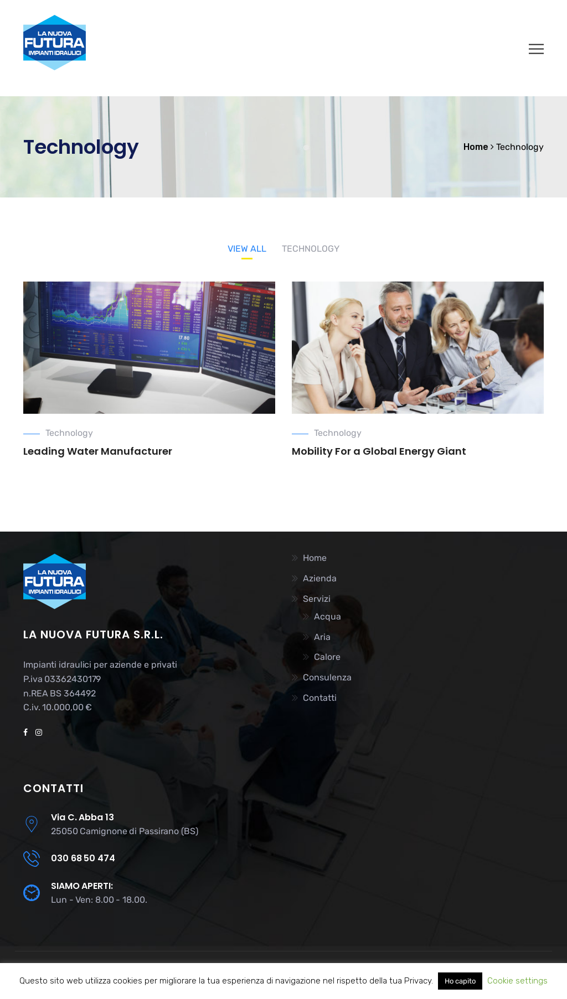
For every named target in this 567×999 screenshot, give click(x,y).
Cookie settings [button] (517, 981)
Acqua (327, 616)
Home (315, 558)
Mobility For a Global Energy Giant (379, 451)
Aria (322, 637)
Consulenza (327, 677)
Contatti (320, 698)
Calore (327, 657)
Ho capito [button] (460, 981)
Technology (69, 433)
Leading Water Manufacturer (97, 451)
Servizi (317, 599)
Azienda (320, 578)
